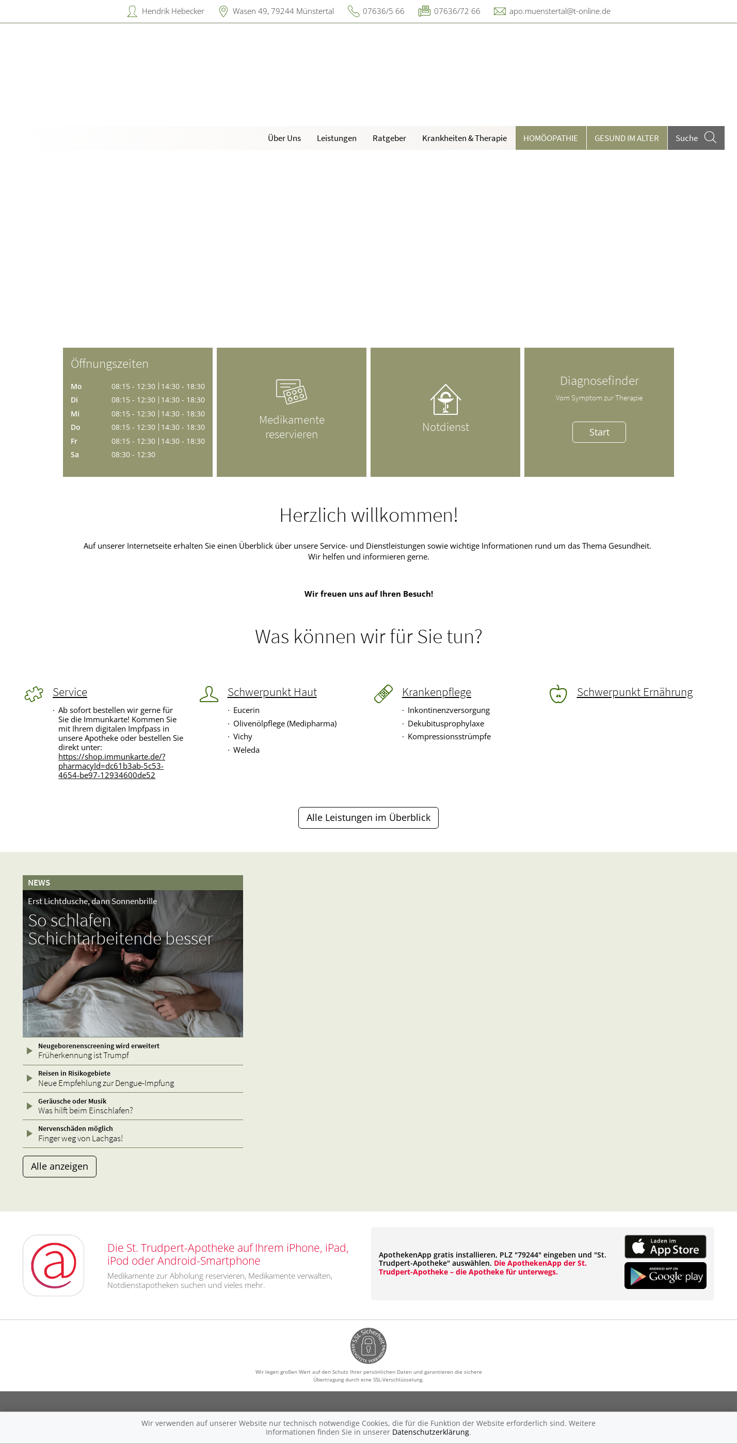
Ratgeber (389, 138)
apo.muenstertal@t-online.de (560, 11)
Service (70, 692)
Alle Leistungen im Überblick (368, 817)
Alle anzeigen (59, 1166)
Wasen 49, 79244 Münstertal (283, 11)
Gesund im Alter (627, 138)
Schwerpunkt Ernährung (635, 692)
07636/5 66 (384, 11)
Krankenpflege (436, 692)
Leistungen (337, 138)
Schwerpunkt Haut (272, 692)
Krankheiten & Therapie (464, 138)
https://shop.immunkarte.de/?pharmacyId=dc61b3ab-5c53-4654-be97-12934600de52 (111, 765)
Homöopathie (550, 138)
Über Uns (284, 138)
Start (599, 432)
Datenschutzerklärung (430, 1432)
